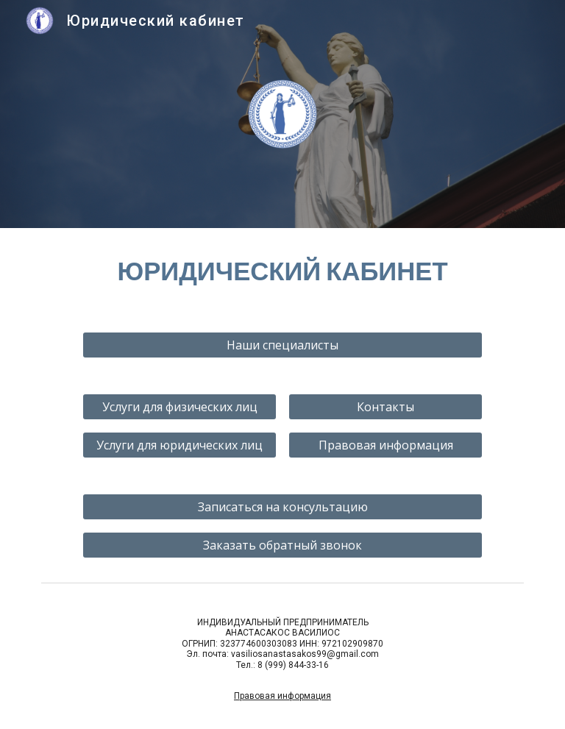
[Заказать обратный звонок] (282, 545)
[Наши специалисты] (282, 345)
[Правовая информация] (385, 445)
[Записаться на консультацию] (282, 507)
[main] (282, 271)
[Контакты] (385, 407)
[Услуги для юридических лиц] (179, 445)
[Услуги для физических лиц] (179, 407)
